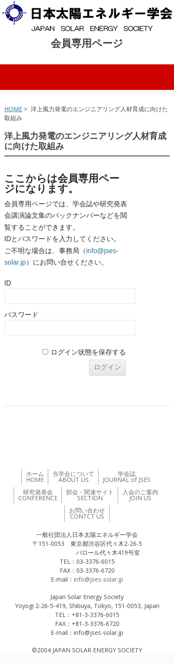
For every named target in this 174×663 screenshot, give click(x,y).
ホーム (35, 477)
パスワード (21, 314)
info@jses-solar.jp (98, 579)
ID (7, 283)
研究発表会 (38, 495)
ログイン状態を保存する (88, 352)
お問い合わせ (87, 513)
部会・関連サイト (90, 495)
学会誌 (127, 477)
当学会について (73, 477)
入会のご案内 (140, 495)
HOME (13, 109)
